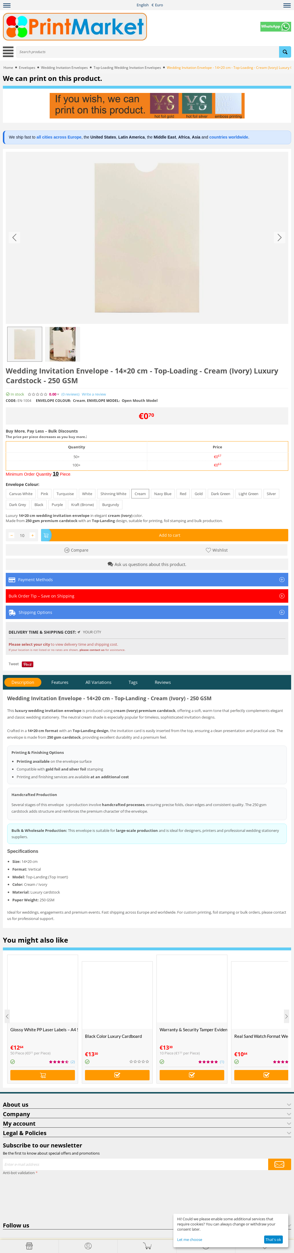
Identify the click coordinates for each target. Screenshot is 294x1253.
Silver (271, 493)
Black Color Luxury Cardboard (113, 1036)
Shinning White (113, 493)
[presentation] (26, 1197)
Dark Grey (17, 504)
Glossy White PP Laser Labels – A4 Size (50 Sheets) (44, 1029)
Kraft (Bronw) (82, 504)
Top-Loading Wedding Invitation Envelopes (127, 67)
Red (183, 493)
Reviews (163, 682)
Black (38, 504)
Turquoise (65, 493)
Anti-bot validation (19, 1172)
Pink (44, 493)
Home (8, 67)
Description (22, 682)
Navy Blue (162, 493)
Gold (199, 493)
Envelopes (27, 67)
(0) (70, 394)
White (87, 493)
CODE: (11, 400)
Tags (133, 682)
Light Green (248, 493)
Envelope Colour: (22, 484)
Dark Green (220, 493)
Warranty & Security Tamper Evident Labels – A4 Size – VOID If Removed (193, 1029)
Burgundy (110, 504)
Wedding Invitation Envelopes (64, 67)
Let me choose (189, 1239)
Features (59, 682)
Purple (57, 504)
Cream (140, 493)
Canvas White (20, 493)
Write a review (94, 394)
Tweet (14, 663)
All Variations (98, 682)
